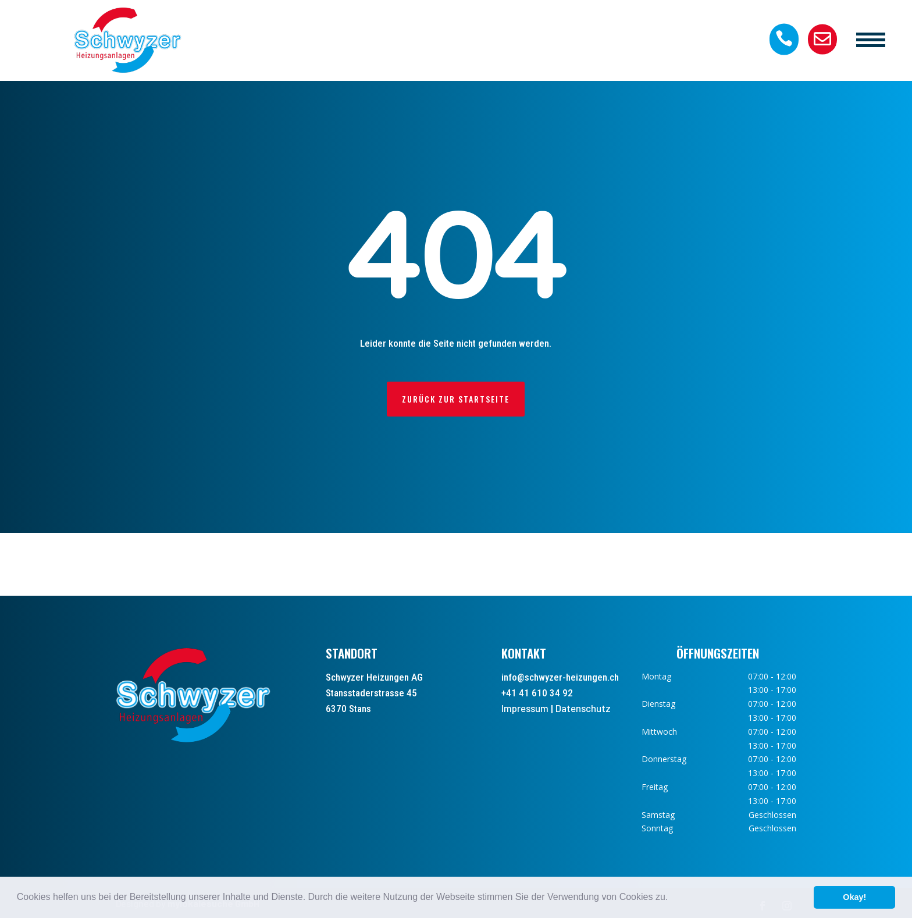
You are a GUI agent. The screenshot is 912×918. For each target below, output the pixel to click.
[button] (672, 898)
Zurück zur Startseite (456, 399)
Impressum (524, 708)
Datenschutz (583, 708)
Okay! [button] (854, 897)
